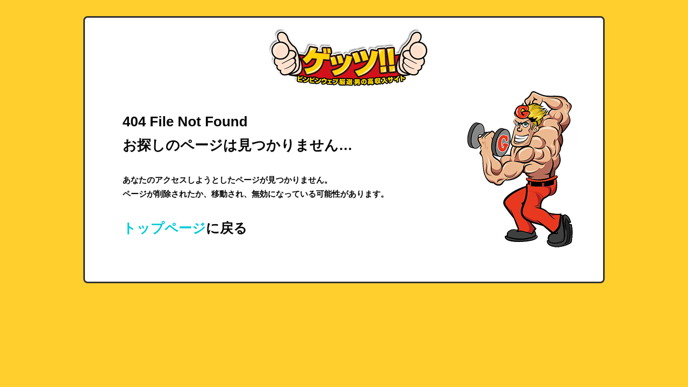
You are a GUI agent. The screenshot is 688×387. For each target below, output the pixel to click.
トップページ (164, 227)
